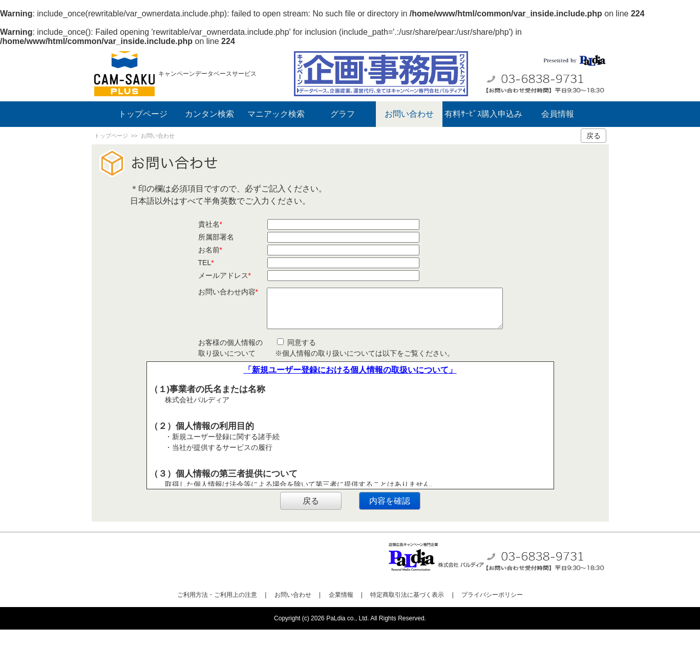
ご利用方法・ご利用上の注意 (217, 613)
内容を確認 (389, 519)
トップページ (142, 114)
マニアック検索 (276, 114)
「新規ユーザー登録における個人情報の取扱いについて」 (350, 388)
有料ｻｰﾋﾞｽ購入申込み (483, 114)
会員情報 (557, 114)
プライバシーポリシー (492, 613)
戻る (593, 136)
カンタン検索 (209, 114)
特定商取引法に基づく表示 (407, 613)
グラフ (342, 114)
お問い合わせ (409, 114)
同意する (296, 361)
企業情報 (341, 613)
